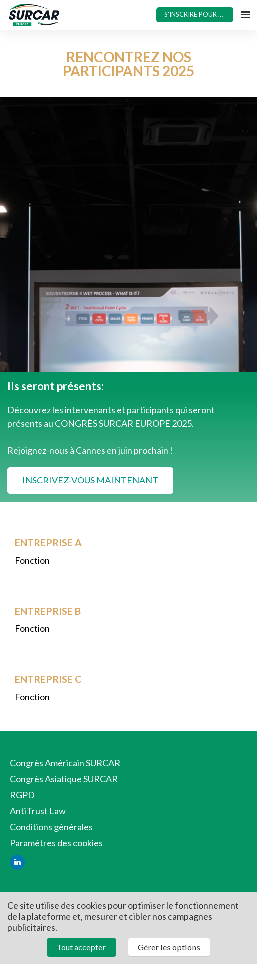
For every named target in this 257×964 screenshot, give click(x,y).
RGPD (22, 794)
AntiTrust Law (38, 810)
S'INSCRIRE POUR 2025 (198, 14)
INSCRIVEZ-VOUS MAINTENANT (90, 480)
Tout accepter (81, 947)
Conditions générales (51, 826)
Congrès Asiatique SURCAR (64, 778)
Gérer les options (169, 947)
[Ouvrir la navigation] (245, 14)
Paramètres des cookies (56, 842)
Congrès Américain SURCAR (65, 762)
